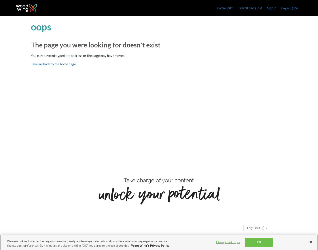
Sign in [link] (271, 8)
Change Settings (228, 243)
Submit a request (250, 8)
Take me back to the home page (53, 64)
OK (259, 243)
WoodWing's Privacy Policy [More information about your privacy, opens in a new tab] (150, 246)
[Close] (311, 243)
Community (225, 8)
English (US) (289, 8)
